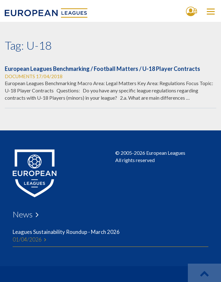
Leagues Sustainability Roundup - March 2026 (110, 236)
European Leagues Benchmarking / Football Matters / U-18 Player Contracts (102, 68)
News (23, 214)
